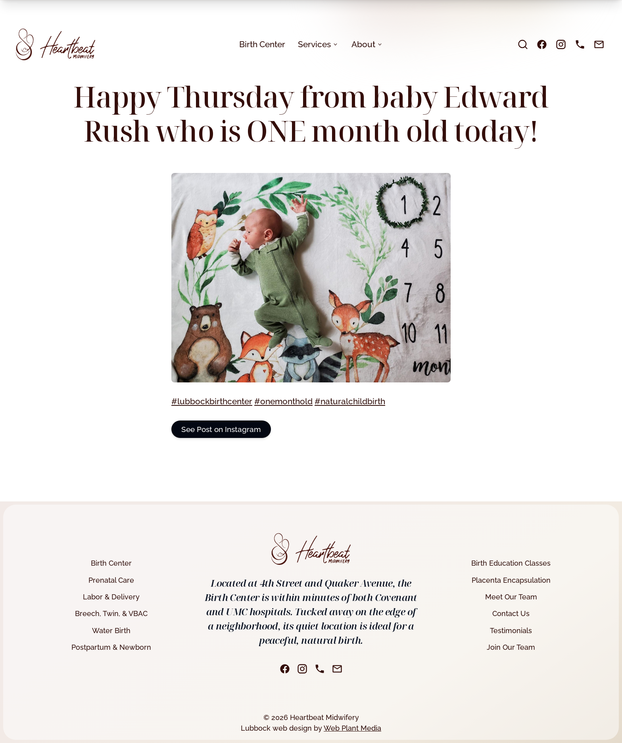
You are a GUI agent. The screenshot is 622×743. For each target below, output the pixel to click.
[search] (523, 44)
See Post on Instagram (221, 429)
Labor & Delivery (111, 597)
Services (318, 44)
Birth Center (262, 44)
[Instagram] (561, 44)
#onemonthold (283, 401)
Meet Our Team (511, 597)
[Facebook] (542, 44)
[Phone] (580, 44)
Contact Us (511, 613)
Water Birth (111, 630)
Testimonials (511, 630)
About (367, 44)
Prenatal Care (111, 580)
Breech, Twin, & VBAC (111, 613)
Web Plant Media (352, 728)
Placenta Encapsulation (511, 580)
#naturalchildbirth (350, 401)
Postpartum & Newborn (111, 647)
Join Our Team (511, 647)
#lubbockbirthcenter (211, 401)
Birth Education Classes (511, 563)
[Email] (599, 44)
